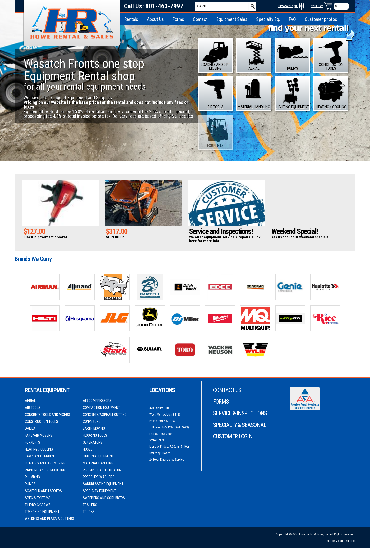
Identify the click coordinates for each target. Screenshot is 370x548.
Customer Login (288, 6)
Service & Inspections (240, 413)
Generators (93, 442)
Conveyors (92, 421)
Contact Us (227, 390)
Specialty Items (37, 498)
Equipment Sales (231, 19)
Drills (30, 428)
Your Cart (317, 6)
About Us (155, 19)
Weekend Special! (294, 231)
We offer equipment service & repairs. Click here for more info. (224, 239)
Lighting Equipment (98, 456)
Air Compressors (97, 401)
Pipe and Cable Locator (102, 470)
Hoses (88, 449)
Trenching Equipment (42, 512)
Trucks (89, 512)
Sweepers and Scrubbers (104, 498)
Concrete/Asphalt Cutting (105, 414)
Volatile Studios (345, 541)
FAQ (292, 19)
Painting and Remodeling (45, 470)
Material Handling (98, 463)
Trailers (90, 505)
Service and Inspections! (221, 231)
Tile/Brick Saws (38, 505)
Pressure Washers (99, 477)
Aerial (30, 401)
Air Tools (32, 408)
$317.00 (116, 231)
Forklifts (32, 442)
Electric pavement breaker (45, 237)
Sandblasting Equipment (103, 484)
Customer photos (321, 19)
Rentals (131, 19)
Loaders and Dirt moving (45, 463)
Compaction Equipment (101, 408)
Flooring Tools (95, 435)
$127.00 (34, 231)
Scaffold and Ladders (43, 491)
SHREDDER (115, 237)
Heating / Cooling (39, 449)
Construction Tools (41, 421)
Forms (178, 19)
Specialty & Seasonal (239, 424)
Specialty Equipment (99, 491)
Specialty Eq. (268, 19)
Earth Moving (94, 428)
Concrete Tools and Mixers (47, 414)
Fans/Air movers (38, 435)
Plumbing (32, 477)
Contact (200, 19)
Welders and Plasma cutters (49, 519)
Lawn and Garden (39, 456)
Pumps (30, 484)
